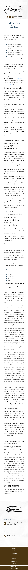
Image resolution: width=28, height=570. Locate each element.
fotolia (18, 212)
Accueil (14, 548)
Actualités (14, 561)
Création (14, 551)
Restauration (14, 553)
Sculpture (14, 558)
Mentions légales (14, 567)
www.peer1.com (18, 78)
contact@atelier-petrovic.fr (15, 54)
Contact (14, 563)
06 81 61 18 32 (18, 16)
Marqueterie (14, 556)
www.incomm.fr (9, 84)
